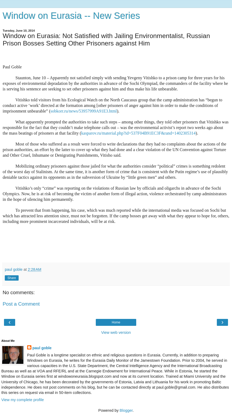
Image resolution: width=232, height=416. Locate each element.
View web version (116, 332)
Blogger (126, 410)
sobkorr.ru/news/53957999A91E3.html (84, 111)
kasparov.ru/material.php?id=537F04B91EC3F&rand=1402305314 (138, 133)
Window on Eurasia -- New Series (71, 16)
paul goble (42, 348)
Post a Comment (21, 304)
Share (11, 278)
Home (116, 322)
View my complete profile (22, 400)
